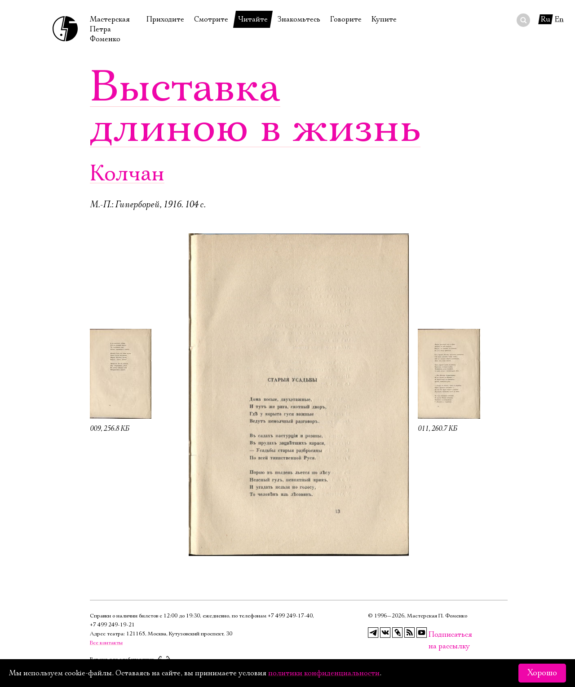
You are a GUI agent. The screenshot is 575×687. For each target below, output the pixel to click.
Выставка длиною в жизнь (255, 108)
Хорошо (542, 673)
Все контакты (106, 642)
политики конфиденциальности (324, 673)
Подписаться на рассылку (434, 634)
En (559, 19)
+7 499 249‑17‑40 (290, 616)
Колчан (127, 174)
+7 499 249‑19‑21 (112, 624)
